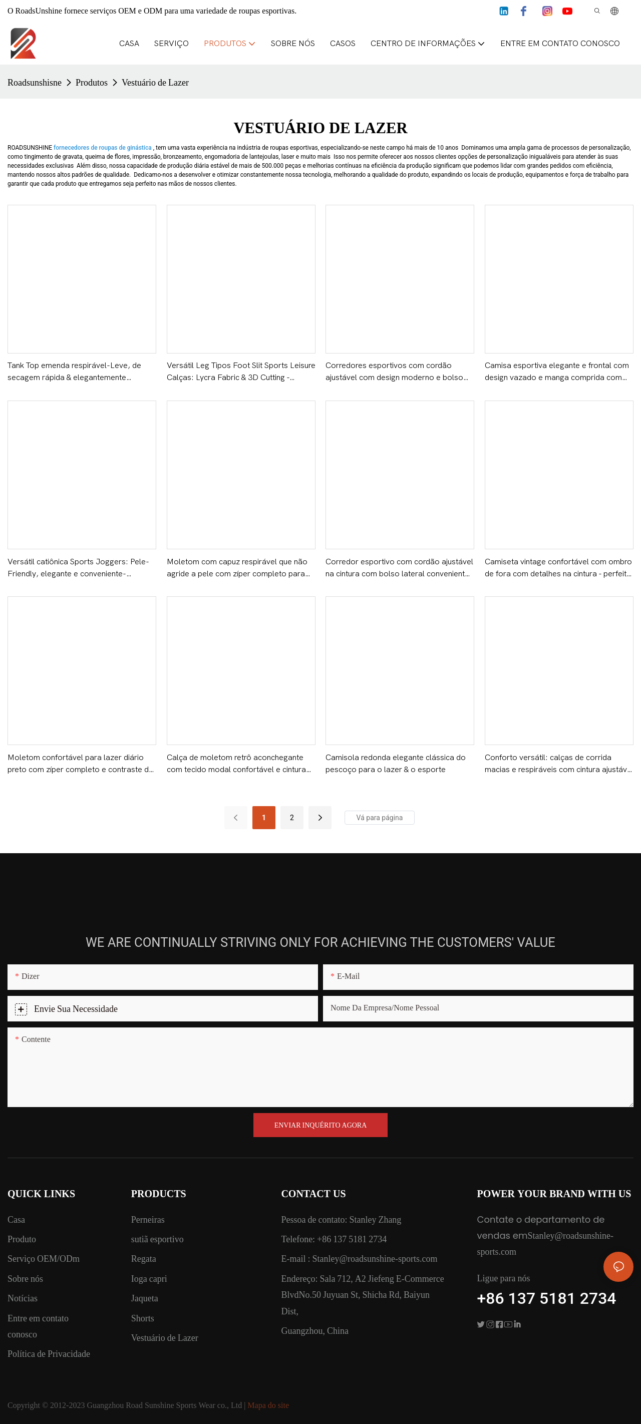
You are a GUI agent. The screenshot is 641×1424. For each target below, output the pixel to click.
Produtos (92, 82)
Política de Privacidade (49, 1353)
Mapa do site (268, 1405)
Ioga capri (149, 1278)
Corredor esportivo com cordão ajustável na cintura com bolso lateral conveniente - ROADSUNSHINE (400, 568)
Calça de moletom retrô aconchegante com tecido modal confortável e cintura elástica (236, 764)
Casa (16, 1219)
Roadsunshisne (35, 82)
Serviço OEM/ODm (44, 1258)
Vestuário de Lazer (155, 82)
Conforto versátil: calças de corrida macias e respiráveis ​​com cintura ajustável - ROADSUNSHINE (559, 764)
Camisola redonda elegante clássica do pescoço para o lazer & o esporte (396, 763)
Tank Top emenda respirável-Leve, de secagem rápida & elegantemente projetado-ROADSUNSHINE (74, 372)
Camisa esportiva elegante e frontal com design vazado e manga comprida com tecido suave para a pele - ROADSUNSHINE (557, 372)
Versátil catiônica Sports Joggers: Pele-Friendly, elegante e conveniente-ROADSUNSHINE (78, 568)
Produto (22, 1239)
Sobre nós (25, 1278)
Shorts (142, 1318)
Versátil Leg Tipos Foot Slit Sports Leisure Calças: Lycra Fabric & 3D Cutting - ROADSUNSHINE (241, 372)
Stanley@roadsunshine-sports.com (373, 1258)
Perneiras (148, 1219)
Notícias (23, 1298)
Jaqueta (144, 1298)
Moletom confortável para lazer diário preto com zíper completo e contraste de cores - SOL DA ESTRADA (80, 764)
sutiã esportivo (157, 1239)
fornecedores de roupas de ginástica (103, 147)
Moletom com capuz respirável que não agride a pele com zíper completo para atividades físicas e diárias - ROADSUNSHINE (237, 568)
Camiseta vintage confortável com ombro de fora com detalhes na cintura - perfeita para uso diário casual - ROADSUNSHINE (558, 568)
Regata (143, 1258)
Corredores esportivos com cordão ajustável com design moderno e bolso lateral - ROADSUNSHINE (394, 372)
